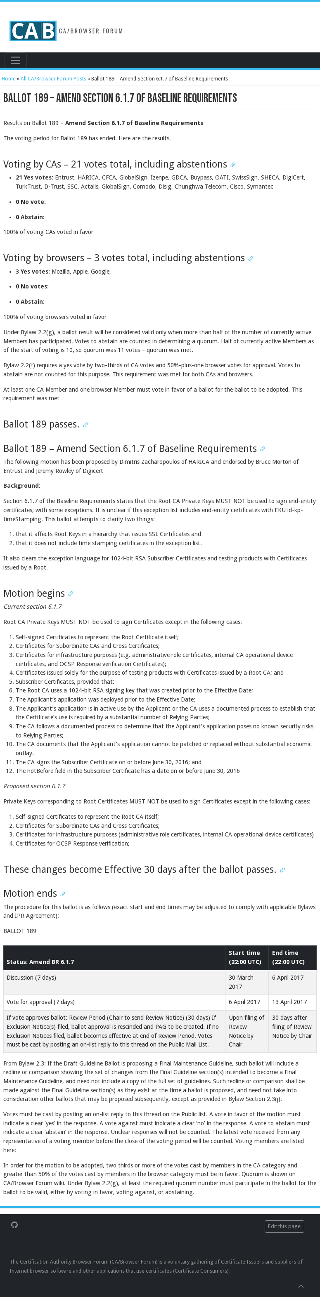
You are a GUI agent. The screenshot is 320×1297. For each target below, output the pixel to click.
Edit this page (284, 1226)
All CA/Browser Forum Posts (53, 79)
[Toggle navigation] (15, 60)
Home (9, 79)
